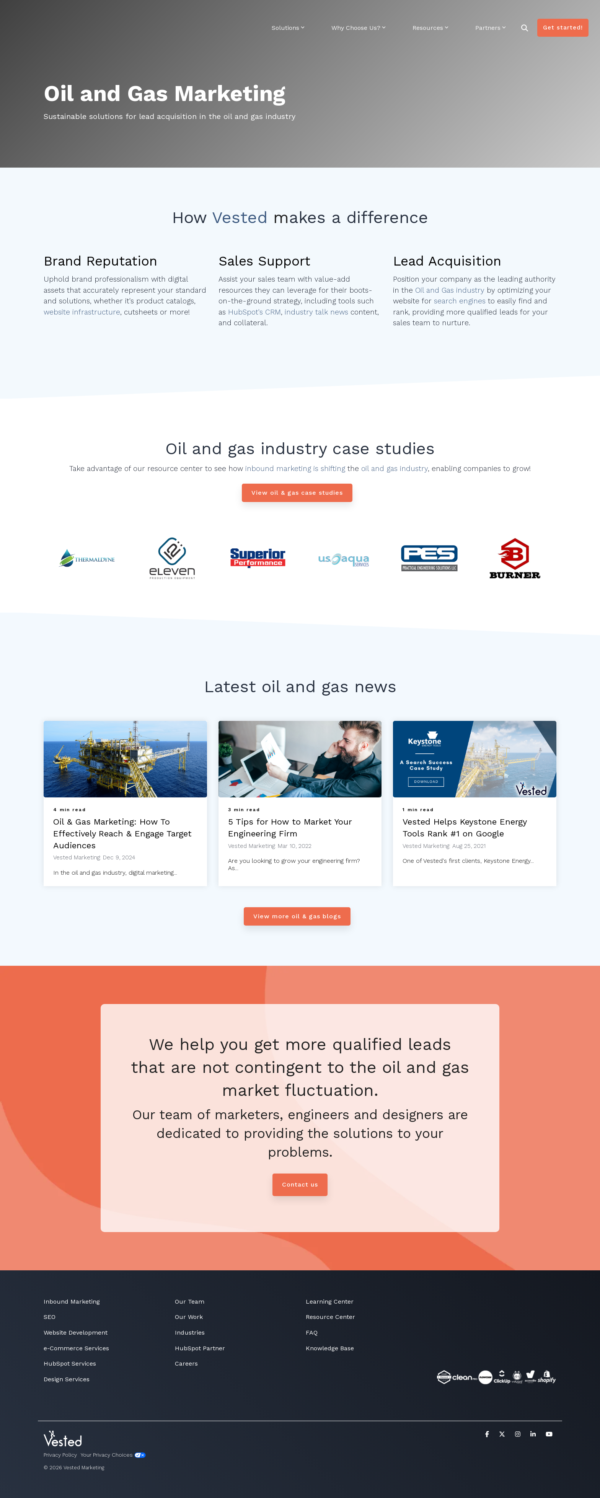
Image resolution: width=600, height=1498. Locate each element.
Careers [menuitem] (186, 1363)
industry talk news (316, 312)
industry (280, 116)
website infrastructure (82, 312)
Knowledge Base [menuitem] (330, 1348)
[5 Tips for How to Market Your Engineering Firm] (300, 759)
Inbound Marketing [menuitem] (72, 1301)
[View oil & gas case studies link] (297, 493)
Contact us (300, 1184)
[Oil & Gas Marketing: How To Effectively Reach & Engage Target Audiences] (125, 759)
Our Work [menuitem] (189, 1316)
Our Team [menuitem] (189, 1301)
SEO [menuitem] (49, 1316)
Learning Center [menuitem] (330, 1301)
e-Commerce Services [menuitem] (76, 1348)
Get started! (563, 15)
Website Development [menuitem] (76, 1332)
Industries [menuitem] (190, 1332)
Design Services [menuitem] (67, 1379)
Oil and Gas (434, 290)
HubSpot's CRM (254, 312)
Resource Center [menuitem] (330, 1316)
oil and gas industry (393, 468)
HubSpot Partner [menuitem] (200, 1348)
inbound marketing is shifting (295, 468)
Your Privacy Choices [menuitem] (113, 1455)
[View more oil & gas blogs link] (297, 916)
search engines (460, 301)
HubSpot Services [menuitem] (70, 1363)
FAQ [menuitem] (312, 1332)
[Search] (525, 16)
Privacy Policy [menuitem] (60, 1455)
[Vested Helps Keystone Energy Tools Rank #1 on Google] (474, 759)
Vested (239, 217)
